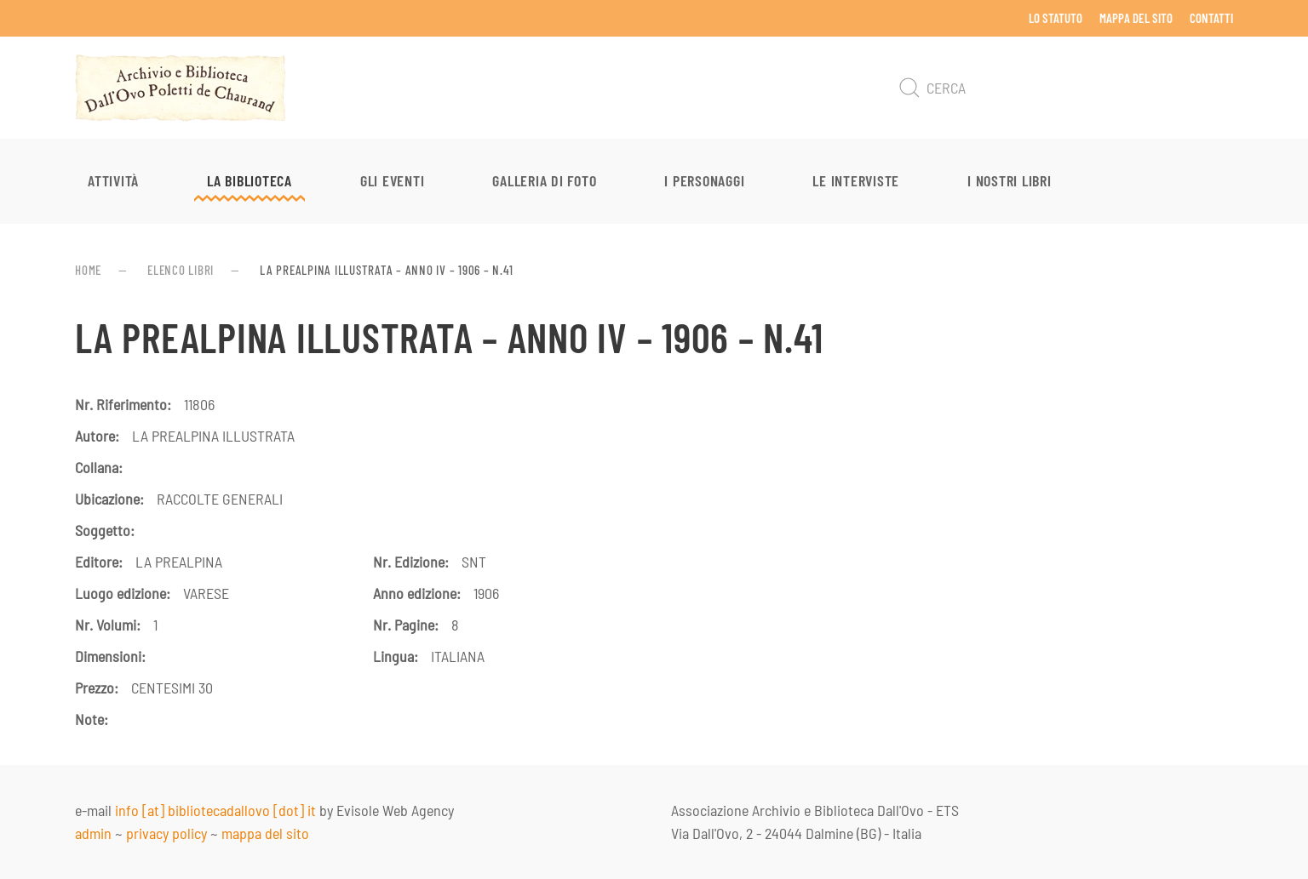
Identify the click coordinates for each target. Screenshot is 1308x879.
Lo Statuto (1055, 18)
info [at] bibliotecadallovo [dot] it (215, 810)
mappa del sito (265, 833)
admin (93, 833)
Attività (113, 180)
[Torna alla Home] (180, 88)
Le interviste (855, 180)
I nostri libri (1009, 180)
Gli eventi (392, 180)
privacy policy (166, 833)
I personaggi (704, 180)
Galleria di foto (544, 180)
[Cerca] (1062, 88)
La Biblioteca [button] (249, 180)
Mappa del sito (1136, 18)
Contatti (1211, 18)
